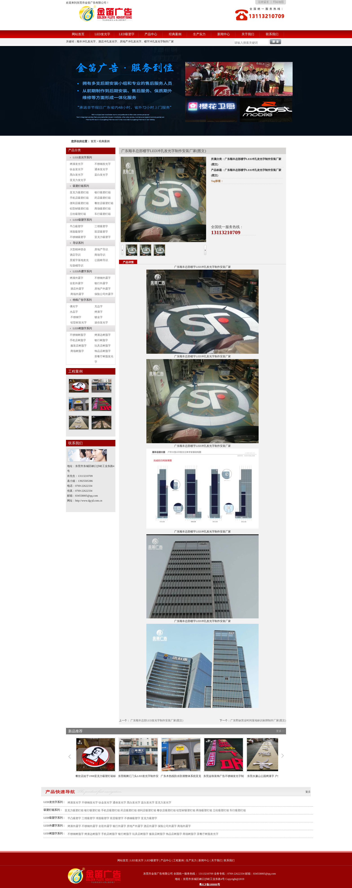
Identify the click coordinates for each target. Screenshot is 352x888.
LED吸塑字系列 (82, 219)
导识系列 (78, 242)
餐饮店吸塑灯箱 (104, 203)
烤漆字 (99, 311)
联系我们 (272, 34)
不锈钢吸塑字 (78, 237)
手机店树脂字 (78, 340)
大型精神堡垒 (78, 249)
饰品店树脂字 (103, 351)
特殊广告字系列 (82, 299)
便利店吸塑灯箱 (79, 203)
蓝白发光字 (101, 174)
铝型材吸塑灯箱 (79, 208)
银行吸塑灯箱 (103, 192)
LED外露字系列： (54, 825)
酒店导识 (75, 254)
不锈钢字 (75, 317)
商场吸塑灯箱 (103, 208)
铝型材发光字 (78, 322)
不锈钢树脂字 (78, 334)
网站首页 (78, 34)
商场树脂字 (77, 351)
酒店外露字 (77, 288)
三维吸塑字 (101, 226)
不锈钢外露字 (103, 277)
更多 (308, 791)
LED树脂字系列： (54, 833)
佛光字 (74, 306)
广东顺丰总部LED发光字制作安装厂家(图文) (156, 720)
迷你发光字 (101, 322)
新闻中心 (223, 34)
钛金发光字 (76, 169)
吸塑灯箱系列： (53, 810)
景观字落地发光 (79, 260)
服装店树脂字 (78, 345)
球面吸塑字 (76, 231)
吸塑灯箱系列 (81, 186)
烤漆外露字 (76, 277)
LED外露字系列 (82, 271)
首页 (93, 141)
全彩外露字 (76, 283)
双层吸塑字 (101, 231)
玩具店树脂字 (103, 345)
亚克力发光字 (78, 180)
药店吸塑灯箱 (103, 197)
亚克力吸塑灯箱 (79, 192)
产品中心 (151, 34)
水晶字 (74, 311)
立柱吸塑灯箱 (78, 214)
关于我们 (248, 34)
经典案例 (175, 34)
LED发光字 (102, 34)
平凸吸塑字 (76, 226)
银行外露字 (101, 283)
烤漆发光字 (76, 164)
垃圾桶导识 (76, 265)
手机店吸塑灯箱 (79, 197)
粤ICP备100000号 (209, 884)
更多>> (280, 731)
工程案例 (178, 860)
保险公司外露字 (104, 294)
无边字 (99, 306)
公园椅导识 (101, 260)
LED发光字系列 (82, 157)
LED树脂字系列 (82, 328)
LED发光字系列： (54, 802)
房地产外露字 (103, 288)
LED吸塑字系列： (54, 817)
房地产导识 (101, 249)
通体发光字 (101, 169)
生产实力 (199, 34)
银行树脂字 (101, 340)
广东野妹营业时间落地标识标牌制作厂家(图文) (258, 720)
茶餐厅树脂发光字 (207, 834)
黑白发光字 (76, 174)
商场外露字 (77, 294)
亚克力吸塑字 (103, 237)
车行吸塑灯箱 (103, 214)
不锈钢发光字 (103, 164)
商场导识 (100, 254)
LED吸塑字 (126, 34)
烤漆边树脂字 (103, 334)
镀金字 (99, 317)
